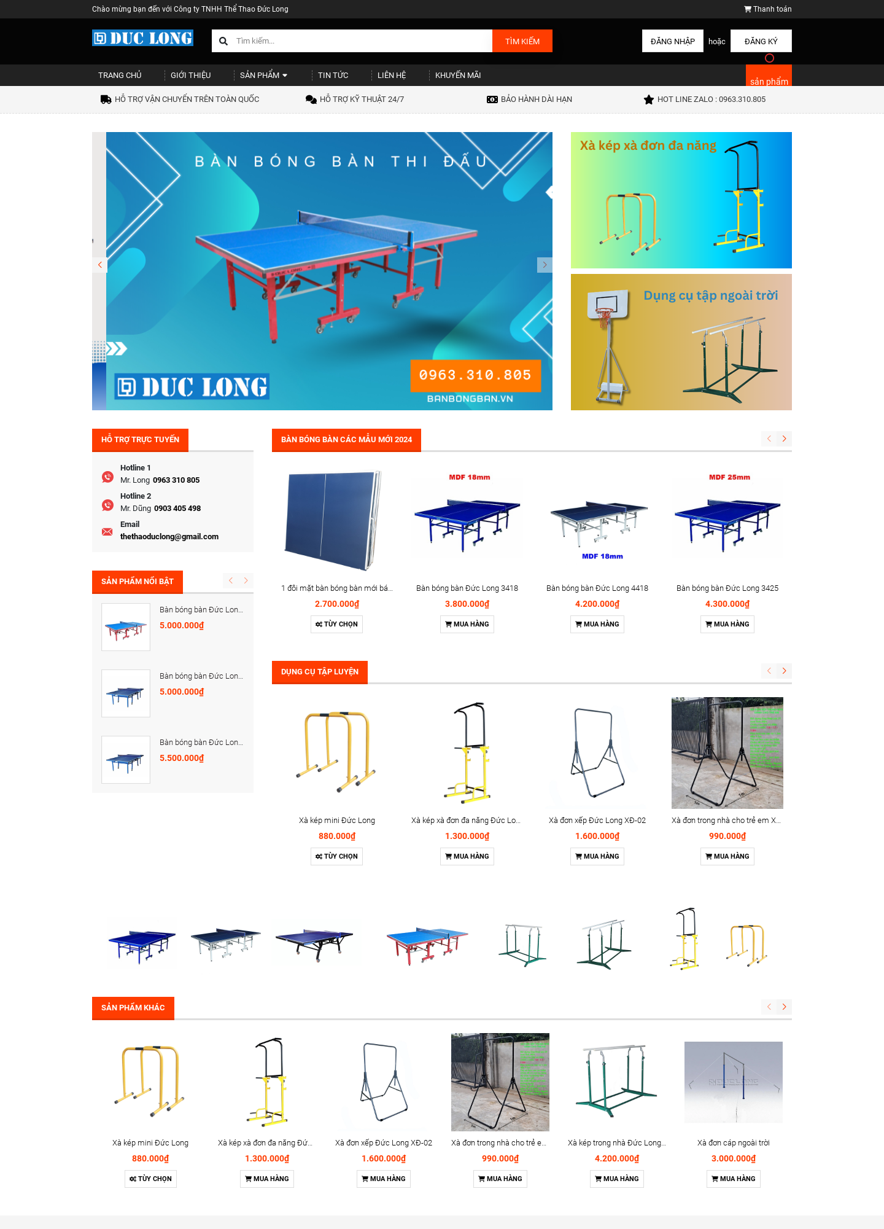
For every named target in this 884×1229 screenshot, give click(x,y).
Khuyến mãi (411, 80)
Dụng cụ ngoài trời (551, 1208)
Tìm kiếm (522, 41)
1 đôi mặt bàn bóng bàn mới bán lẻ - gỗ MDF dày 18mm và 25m (390, 486)
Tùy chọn (337, 523)
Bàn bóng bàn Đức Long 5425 (211, 620)
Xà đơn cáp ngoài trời (733, 976)
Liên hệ (353, 80)
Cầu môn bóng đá (551, 1145)
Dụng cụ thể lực (546, 1129)
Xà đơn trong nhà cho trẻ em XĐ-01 (732, 607)
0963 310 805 (176, 490)
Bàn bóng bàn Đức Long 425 (208, 755)
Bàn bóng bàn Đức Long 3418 (467, 486)
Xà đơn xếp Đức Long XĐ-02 (597, 607)
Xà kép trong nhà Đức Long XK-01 (626, 976)
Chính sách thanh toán (439, 1145)
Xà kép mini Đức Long (337, 607)
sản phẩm (769, 87)
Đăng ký (761, 41)
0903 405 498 (177, 518)
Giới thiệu (177, 80)
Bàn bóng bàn (544, 1113)
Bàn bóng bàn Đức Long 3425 (727, 486)
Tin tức (303, 80)
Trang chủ (114, 80)
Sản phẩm (243, 80)
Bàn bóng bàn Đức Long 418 (208, 687)
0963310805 (680, 1154)
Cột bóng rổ (540, 1192)
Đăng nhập (673, 41)
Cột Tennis (538, 1161)
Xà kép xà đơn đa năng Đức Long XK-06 (479, 607)
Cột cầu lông (542, 1176)
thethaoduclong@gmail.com (169, 547)
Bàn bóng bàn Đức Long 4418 (597, 486)
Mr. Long (135, 490)
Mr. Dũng (135, 518)
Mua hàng (467, 523)
